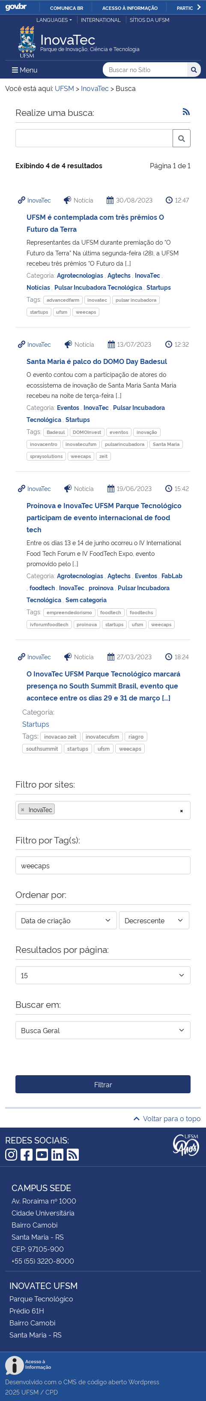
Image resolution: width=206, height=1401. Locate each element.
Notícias (39, 287)
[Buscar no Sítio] (145, 69)
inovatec (97, 300)
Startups (158, 287)
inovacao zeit (60, 736)
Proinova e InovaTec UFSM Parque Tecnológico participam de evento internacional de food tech (104, 517)
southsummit (42, 748)
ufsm (61, 312)
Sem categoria (86, 599)
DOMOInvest (87, 432)
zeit (103, 456)
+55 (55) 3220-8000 (43, 1260)
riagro (135, 736)
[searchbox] (59, 810)
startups (39, 312)
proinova (102, 587)
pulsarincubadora (124, 444)
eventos (119, 432)
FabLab (171, 575)
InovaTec (39, 200)
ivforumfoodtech (49, 624)
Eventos (69, 407)
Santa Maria (166, 444)
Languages (52, 19)
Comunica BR (66, 7)
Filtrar (103, 1084)
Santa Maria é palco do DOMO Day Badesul (97, 361)
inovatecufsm (81, 444)
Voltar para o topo (167, 1118)
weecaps (86, 312)
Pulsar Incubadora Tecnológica (98, 287)
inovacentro (43, 444)
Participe (188, 7)
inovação (147, 432)
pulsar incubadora (136, 300)
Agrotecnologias (80, 275)
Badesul (56, 432)
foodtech (43, 587)
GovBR (16, 7)
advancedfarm (63, 300)
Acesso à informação (130, 7)
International (101, 19)
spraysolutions (46, 456)
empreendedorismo (69, 612)
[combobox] (103, 810)
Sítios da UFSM (150, 19)
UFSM (30, 1392)
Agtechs (119, 275)
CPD (51, 1392)
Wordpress (143, 1381)
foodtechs (141, 612)
